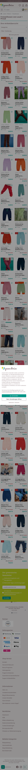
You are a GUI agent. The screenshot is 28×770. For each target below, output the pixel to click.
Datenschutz (11, 402)
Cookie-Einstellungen (7, 391)
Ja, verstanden (14, 396)
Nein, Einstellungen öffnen (14, 399)
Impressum (17, 402)
